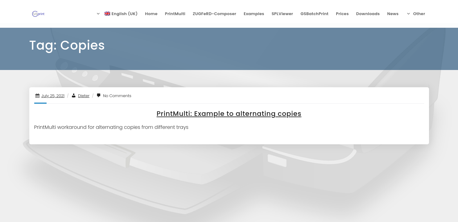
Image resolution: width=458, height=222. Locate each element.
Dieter (83, 95)
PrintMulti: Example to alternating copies (229, 113)
